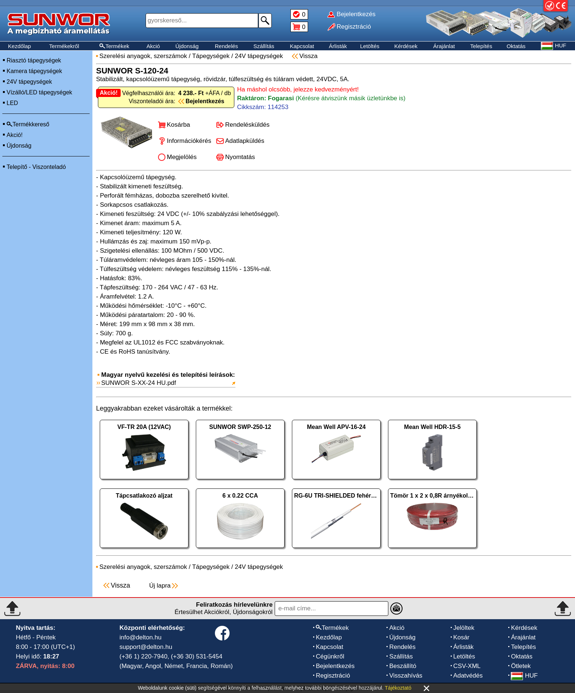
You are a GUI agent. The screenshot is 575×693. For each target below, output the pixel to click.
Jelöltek (464, 627)
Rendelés (226, 46)
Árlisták (338, 46)
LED (12, 103)
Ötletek (521, 666)
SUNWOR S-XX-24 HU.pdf (138, 382)
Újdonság (186, 46)
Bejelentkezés (335, 666)
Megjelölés (182, 157)
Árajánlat (444, 46)
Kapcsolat (302, 46)
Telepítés (481, 46)
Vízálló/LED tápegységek (39, 92)
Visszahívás (405, 675)
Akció (153, 46)
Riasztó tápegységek (34, 60)
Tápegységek (211, 56)
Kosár (461, 637)
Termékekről (64, 46)
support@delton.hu (146, 646)
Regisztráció (333, 675)
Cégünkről (330, 656)
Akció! (15, 135)
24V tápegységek (29, 82)
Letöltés (370, 46)
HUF (524, 675)
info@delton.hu (141, 637)
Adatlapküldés (244, 140)
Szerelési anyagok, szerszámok (143, 56)
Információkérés (189, 140)
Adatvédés (468, 675)
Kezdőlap (19, 46)
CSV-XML (467, 666)
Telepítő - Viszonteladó (36, 167)
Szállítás (263, 46)
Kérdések (405, 46)
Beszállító (402, 666)
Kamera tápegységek (34, 71)
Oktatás (515, 46)
